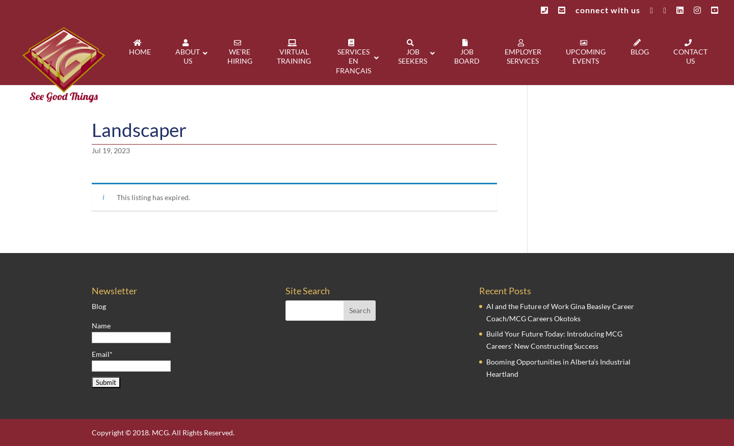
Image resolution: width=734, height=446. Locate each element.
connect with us (607, 10)
